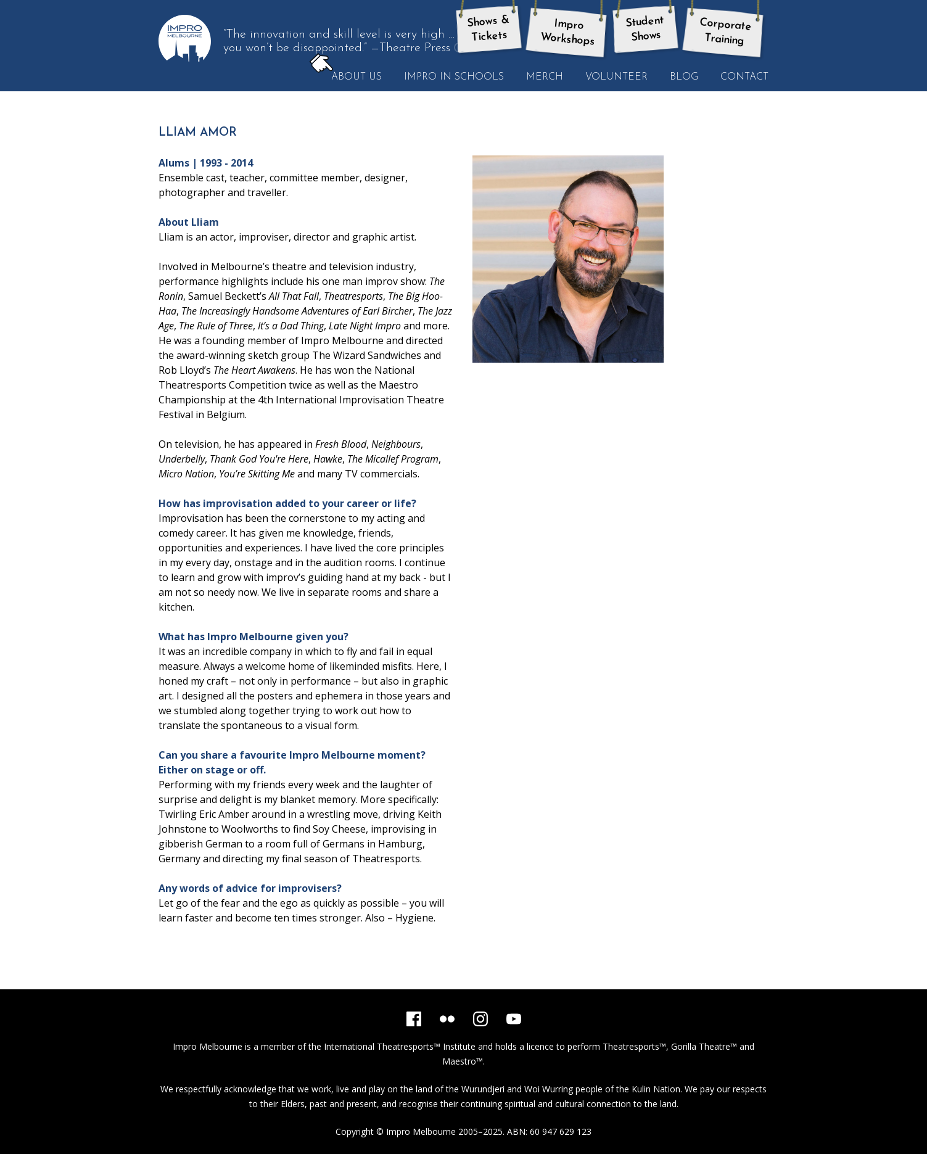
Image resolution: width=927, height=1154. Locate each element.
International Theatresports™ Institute (400, 1046)
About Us (351, 76)
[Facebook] (413, 1019)
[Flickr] (447, 1019)
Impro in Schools (454, 77)
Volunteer (616, 77)
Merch (544, 77)
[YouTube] (513, 1019)
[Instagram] (480, 1019)
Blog (684, 77)
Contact (744, 77)
